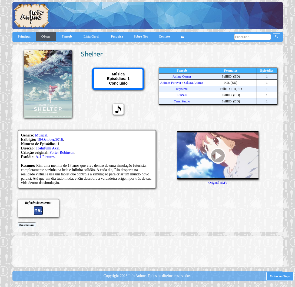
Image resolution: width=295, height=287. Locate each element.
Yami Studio (182, 101)
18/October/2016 (50, 140)
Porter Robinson (61, 153)
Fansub (67, 36)
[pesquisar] (252, 37)
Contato (164, 36)
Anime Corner (182, 76)
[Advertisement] (147, 251)
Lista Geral (92, 36)
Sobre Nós (141, 36)
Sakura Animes (194, 83)
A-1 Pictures (45, 157)
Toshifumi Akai (47, 148)
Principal (24, 36)
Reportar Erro (27, 224)
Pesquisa (117, 36)
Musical (41, 135)
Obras (46, 36)
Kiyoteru (182, 89)
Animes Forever (170, 83)
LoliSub (182, 95)
